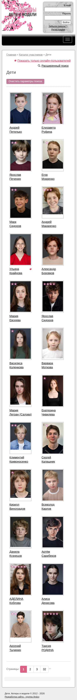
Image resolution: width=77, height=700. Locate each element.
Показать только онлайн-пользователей (44, 60)
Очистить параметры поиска (25, 81)
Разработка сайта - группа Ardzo (22, 696)
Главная (11, 54)
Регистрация (58, 29)
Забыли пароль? (57, 26)
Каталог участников (31, 54)
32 (44, 669)
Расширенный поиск (53, 65)
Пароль (66, 13)
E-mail (67, 5)
